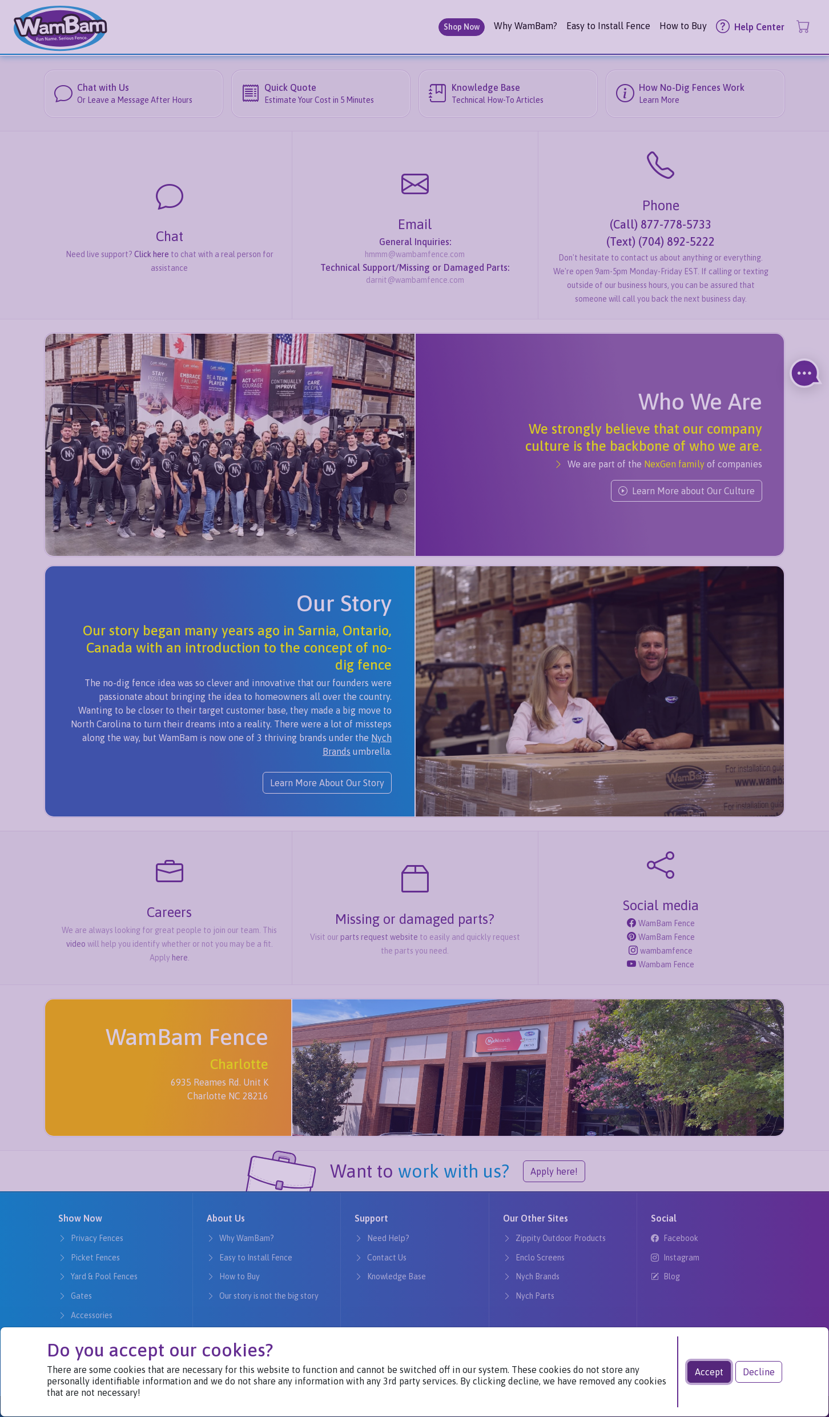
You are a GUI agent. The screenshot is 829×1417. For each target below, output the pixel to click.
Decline (759, 1372)
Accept (709, 1372)
